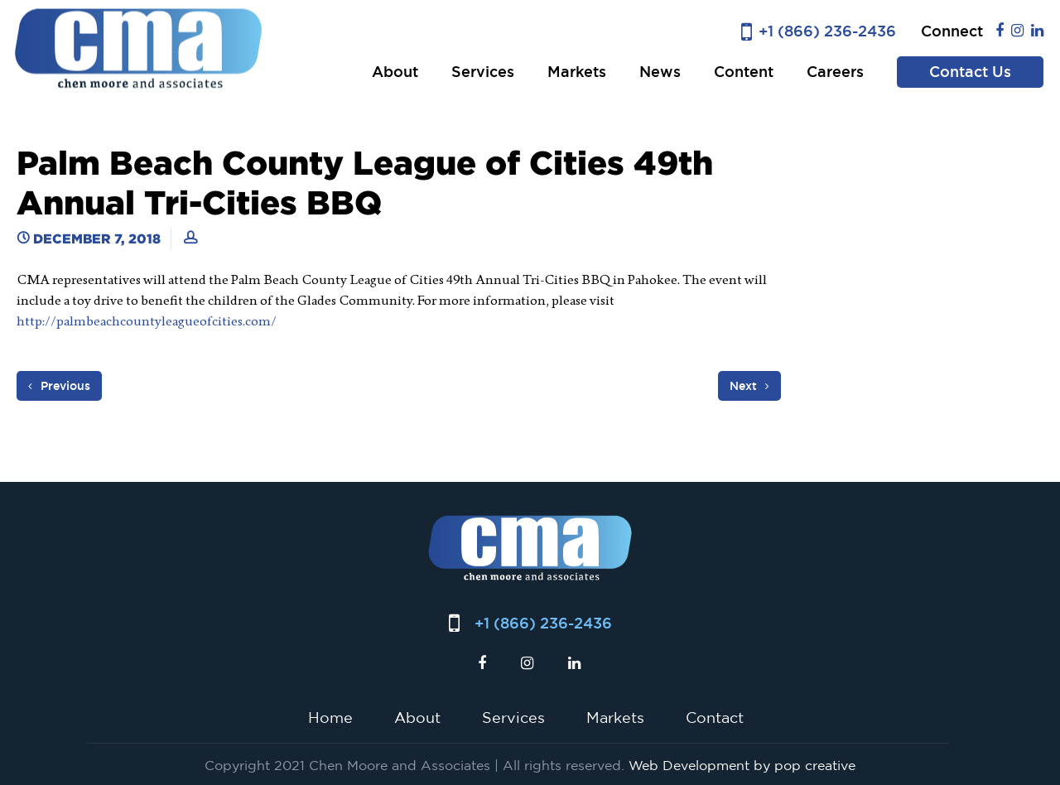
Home (330, 717)
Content (743, 71)
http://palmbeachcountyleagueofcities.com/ (147, 321)
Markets (576, 71)
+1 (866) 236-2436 (827, 31)
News (660, 71)
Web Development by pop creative (742, 765)
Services (482, 71)
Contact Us (970, 71)
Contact (715, 717)
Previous (59, 385)
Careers (835, 71)
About (395, 71)
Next (749, 385)
